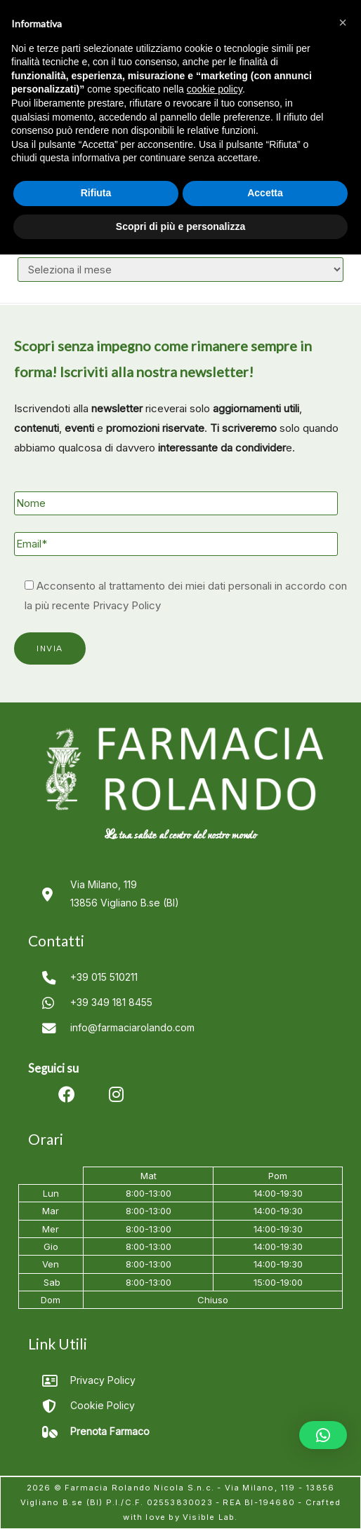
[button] (323, 1435)
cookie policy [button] (214, 89)
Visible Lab (209, 1517)
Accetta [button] (265, 192)
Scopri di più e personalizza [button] (180, 226)
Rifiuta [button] (96, 192)
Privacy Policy (127, 605)
